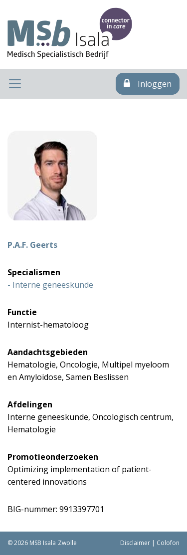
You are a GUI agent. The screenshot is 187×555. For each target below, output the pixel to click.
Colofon (168, 543)
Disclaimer (135, 543)
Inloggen (148, 83)
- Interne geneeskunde (50, 284)
